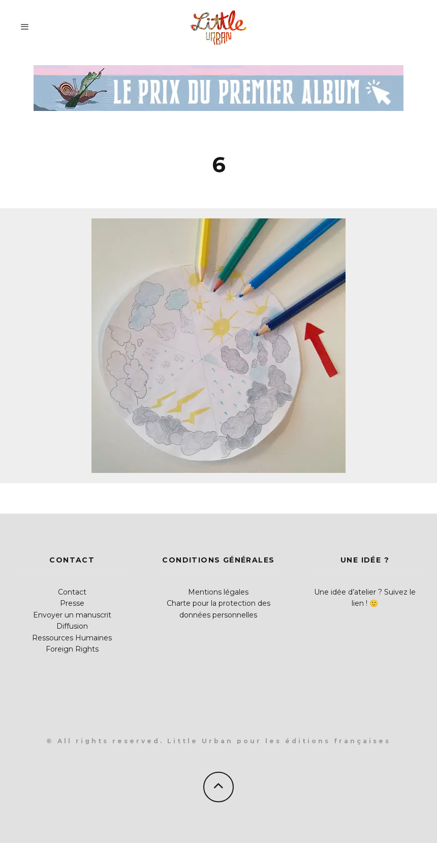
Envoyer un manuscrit (72, 615)
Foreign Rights (72, 649)
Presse (72, 603)
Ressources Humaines (72, 637)
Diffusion (72, 626)
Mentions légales (218, 592)
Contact (72, 592)
